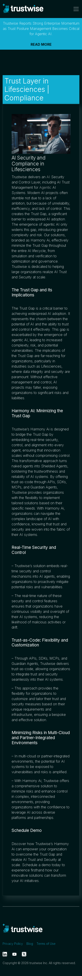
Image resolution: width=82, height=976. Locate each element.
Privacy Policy (13, 943)
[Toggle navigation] (74, 9)
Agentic (45, 187)
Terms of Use (46, 943)
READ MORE (41, 44)
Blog (29, 943)
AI (48, 177)
